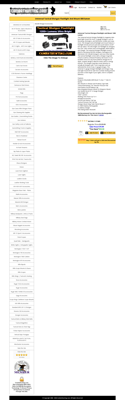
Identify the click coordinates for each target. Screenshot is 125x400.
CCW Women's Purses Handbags (21, 73)
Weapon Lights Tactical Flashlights (22, 339)
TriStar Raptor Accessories (21, 331)
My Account (82, 7)
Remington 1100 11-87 (21, 249)
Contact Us (91, 7)
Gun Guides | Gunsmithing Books (21, 116)
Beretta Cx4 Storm (22, 62)
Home (37, 2)
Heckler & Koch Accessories (22, 144)
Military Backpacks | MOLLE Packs (22, 214)
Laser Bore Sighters (21, 171)
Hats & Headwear (21, 136)
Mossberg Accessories (22, 229)
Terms (68, 2)
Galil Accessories (21, 101)
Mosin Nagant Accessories (21, 225)
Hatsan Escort (21, 140)
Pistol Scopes (21, 237)
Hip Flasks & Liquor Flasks (21, 151)
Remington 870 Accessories (21, 260)
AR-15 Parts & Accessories (21, 38)
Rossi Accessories (21, 280)
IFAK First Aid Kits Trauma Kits (21, 159)
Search (113, 13)
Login (75, 7)
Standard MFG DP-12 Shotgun (21, 307)
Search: (67, 13)
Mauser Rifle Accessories (22, 198)
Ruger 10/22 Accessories (21, 284)
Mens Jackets (21, 210)
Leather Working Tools (21, 182)
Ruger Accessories (22, 288)
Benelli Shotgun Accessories (22, 58)
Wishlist (99, 7)
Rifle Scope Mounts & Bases (22, 268)
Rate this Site (22, 348)
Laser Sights (22, 175)
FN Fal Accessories (22, 97)
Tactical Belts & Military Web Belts (22, 319)
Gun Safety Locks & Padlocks (21, 124)
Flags (21, 93)
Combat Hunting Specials (22, 81)
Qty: (81, 131)
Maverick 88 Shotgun (21, 202)
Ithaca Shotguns (22, 163)
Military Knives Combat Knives (21, 221)
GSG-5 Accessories (22, 105)
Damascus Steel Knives (21, 85)
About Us (58, 2)
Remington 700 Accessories (21, 253)
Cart (109, 7)
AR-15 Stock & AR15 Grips (21, 50)
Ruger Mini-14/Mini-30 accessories (22, 292)
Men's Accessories (22, 206)
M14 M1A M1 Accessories (21, 186)
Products (46, 2)
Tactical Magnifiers (22, 323)
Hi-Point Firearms (21, 147)
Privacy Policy (80, 2)
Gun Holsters (22, 120)
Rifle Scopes (22, 272)
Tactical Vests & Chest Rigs (21, 327)
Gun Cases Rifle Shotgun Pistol (21, 108)
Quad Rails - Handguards (21, 241)
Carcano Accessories (21, 69)
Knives (22, 167)
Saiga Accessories (21, 296)
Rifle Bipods (21, 264)
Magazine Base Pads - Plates (21, 190)
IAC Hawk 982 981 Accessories (21, 155)
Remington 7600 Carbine (21, 257)
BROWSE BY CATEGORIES (21, 25)
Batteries (22, 54)
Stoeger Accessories (21, 315)
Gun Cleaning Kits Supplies (21, 112)
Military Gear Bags (22, 218)
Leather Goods (21, 179)
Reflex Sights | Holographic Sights (21, 245)
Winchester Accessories (21, 344)
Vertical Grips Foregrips (21, 334)
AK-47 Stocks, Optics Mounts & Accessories (22, 29)
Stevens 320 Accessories (21, 311)
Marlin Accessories (22, 194)
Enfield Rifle (21, 89)
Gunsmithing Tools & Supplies (21, 128)
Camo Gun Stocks (21, 66)
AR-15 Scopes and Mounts (21, 42)
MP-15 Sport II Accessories (21, 233)
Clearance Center (21, 77)
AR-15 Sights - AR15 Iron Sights (22, 46)
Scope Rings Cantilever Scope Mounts (22, 299)
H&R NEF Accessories (22, 132)
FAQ (91, 2)
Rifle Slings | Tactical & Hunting (22, 276)
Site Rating (21, 357)
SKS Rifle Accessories (21, 303)
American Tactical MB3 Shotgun (22, 34)
